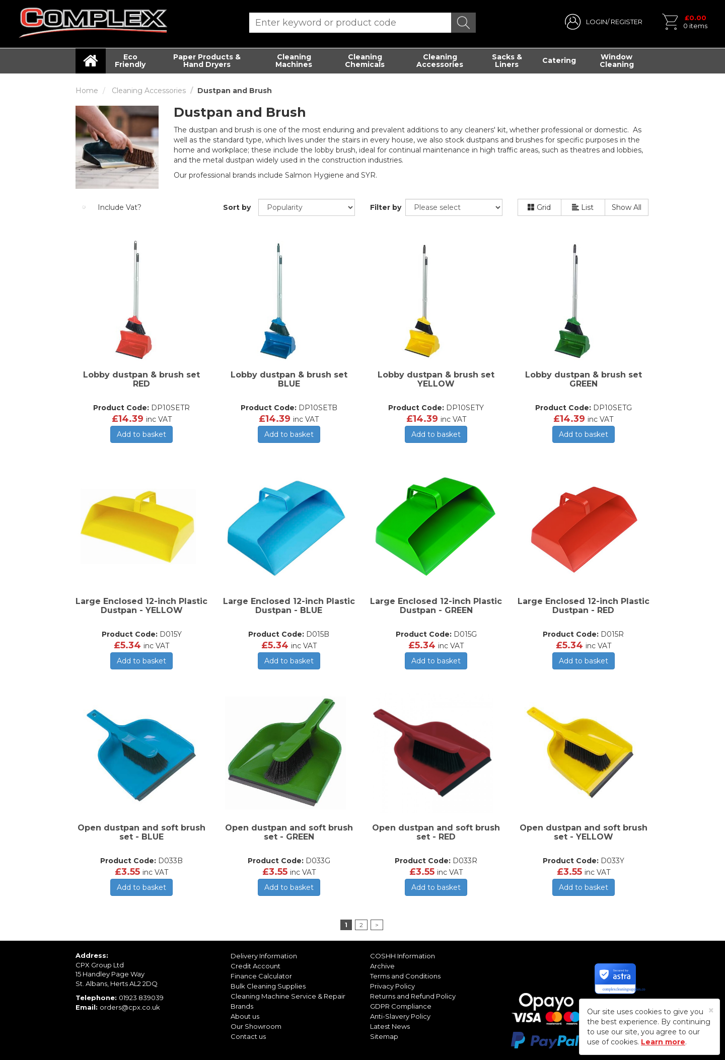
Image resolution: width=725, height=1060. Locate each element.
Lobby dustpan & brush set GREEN (583, 379)
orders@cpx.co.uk (130, 1007)
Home (87, 90)
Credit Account (255, 966)
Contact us (248, 1036)
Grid (539, 207)
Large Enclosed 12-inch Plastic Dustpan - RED (583, 605)
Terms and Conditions (405, 976)
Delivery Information (264, 956)
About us (245, 1016)
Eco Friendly (130, 60)
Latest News (390, 1026)
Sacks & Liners (507, 60)
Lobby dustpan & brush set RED (141, 379)
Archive (382, 966)
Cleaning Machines (293, 60)
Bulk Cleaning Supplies (268, 986)
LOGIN (596, 22)
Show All (626, 207)
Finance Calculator (261, 976)
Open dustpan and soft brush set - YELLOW (583, 832)
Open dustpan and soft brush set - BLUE (141, 832)
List (583, 207)
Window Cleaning (617, 60)
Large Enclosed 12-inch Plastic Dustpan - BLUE (289, 605)
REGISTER (626, 22)
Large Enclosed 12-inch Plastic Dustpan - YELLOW (141, 605)
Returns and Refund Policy (413, 996)
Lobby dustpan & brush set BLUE (289, 379)
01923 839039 (141, 998)
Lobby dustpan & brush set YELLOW (436, 379)
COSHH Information (402, 956)
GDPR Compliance (400, 1006)
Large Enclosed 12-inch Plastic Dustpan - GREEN (436, 605)
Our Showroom (256, 1026)
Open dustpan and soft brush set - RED (436, 832)
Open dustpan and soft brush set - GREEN (289, 832)
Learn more (663, 1041)
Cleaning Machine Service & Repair (288, 996)
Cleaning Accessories (439, 60)
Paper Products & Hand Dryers (207, 60)
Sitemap (384, 1036)
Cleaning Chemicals (365, 60)
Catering (559, 60)
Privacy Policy (392, 986)
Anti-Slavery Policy (400, 1016)
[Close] (711, 1010)
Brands (242, 1006)
